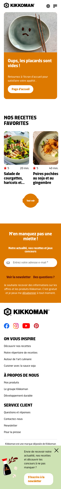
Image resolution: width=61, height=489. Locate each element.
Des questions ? (43, 277)
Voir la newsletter (19, 277)
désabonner (29, 293)
